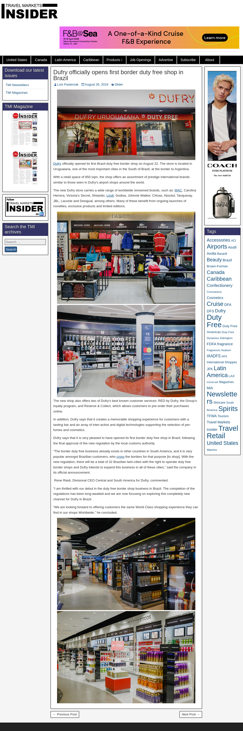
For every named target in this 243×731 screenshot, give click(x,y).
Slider (119, 84)
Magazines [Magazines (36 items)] (226, 382)
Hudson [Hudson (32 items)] (226, 350)
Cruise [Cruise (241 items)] (215, 304)
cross (120, 456)
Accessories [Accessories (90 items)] (218, 240)
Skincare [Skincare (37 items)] (219, 402)
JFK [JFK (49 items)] (210, 369)
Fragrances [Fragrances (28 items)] (213, 350)
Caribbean (91, 60)
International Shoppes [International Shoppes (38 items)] (222, 362)
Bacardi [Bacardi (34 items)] (222, 253)
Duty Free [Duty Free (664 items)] (214, 321)
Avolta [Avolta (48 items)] (211, 253)
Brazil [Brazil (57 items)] (227, 260)
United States (16, 60)
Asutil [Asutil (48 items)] (232, 247)
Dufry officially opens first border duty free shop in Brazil (118, 75)
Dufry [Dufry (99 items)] (220, 310)
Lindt (110, 195)
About (209, 60)
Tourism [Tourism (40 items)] (223, 416)
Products (113, 60)
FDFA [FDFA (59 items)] (211, 344)
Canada (41, 60)
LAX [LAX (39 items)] (232, 376)
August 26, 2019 (96, 84)
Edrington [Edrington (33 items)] (226, 338)
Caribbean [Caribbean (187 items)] (219, 279)
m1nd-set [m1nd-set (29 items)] (212, 382)
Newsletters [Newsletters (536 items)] (222, 397)
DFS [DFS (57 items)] (210, 311)
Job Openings (140, 60)
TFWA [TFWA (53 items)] (212, 416)
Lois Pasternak (68, 84)
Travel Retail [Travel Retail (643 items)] (222, 432)
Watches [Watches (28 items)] (212, 449)
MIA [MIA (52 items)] (210, 388)
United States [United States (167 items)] (222, 443)
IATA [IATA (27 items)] (224, 356)
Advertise (166, 60)
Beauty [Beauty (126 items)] (214, 259)
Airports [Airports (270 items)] (217, 246)
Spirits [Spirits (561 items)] (228, 408)
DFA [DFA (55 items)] (227, 305)
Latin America (65, 60)
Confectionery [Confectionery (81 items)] (219, 285)
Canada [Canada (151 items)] (215, 272)
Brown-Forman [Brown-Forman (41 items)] (217, 266)
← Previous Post (65, 714)
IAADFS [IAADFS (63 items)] (214, 356)
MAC (178, 190)
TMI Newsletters (17, 85)
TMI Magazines (17, 92)
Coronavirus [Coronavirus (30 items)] (214, 291)
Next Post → (191, 714)
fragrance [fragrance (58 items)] (225, 344)
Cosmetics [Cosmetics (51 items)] (215, 298)
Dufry (57, 163)
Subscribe (188, 60)
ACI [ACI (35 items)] (233, 240)
